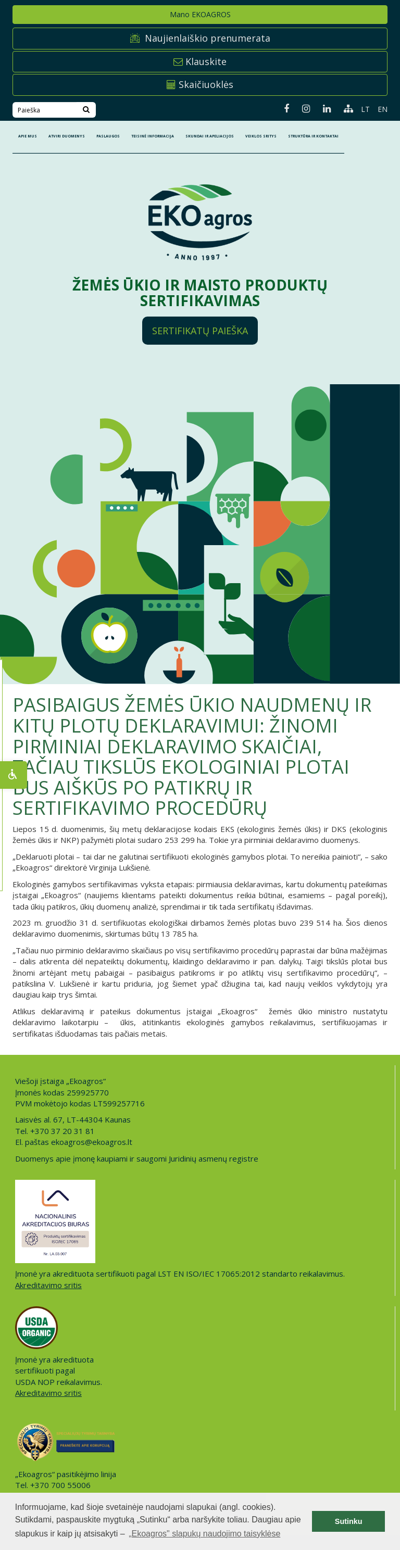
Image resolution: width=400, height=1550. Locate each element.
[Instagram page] (302, 108)
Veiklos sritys (261, 136)
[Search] (86, 110)
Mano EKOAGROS (200, 14)
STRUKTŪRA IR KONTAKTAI (313, 136)
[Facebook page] (282, 108)
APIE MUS (27, 136)
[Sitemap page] (344, 108)
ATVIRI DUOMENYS (66, 136)
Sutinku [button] (348, 1521)
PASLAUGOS (108, 136)
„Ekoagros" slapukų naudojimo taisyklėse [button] (204, 1533)
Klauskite (200, 61)
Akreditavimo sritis (48, 1285)
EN (383, 109)
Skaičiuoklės (200, 84)
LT (365, 109)
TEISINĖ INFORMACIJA (152, 136)
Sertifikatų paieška (200, 330)
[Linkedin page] (322, 108)
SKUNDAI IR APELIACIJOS (209, 136)
